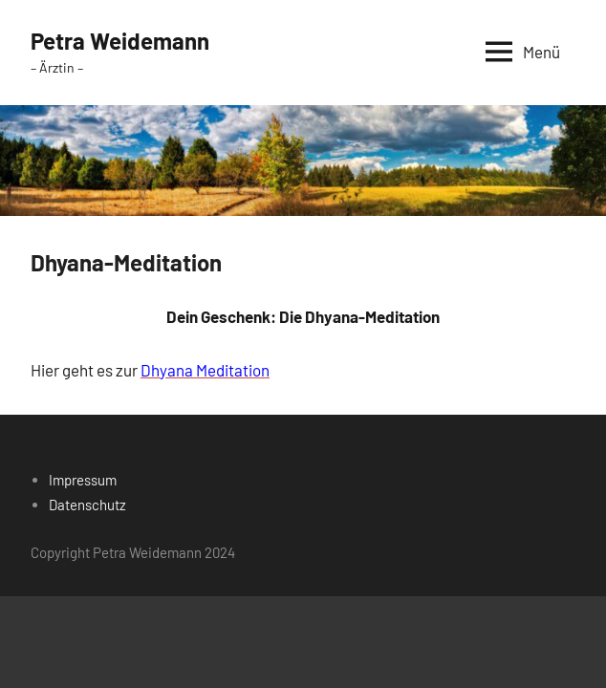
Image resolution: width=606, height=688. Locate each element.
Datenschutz (87, 504)
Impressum (83, 479)
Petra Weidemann (120, 40)
